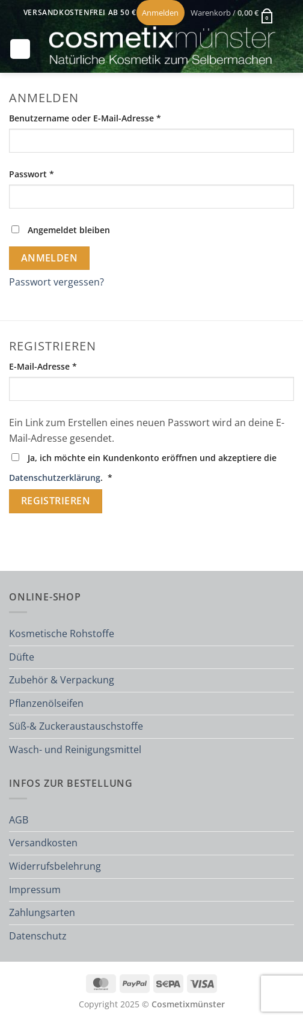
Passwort (55, 173)
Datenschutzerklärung (54, 477)
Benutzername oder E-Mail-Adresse (109, 117)
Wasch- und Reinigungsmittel (75, 749)
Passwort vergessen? (56, 282)
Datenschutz (38, 935)
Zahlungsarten (42, 912)
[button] (232, 12)
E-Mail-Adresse (67, 365)
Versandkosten (43, 842)
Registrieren (56, 500)
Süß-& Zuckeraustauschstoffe (76, 726)
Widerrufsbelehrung (55, 866)
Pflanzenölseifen (46, 703)
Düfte (21, 657)
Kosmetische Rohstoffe (61, 633)
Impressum (35, 889)
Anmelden (49, 257)
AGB (18, 819)
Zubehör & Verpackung (61, 679)
